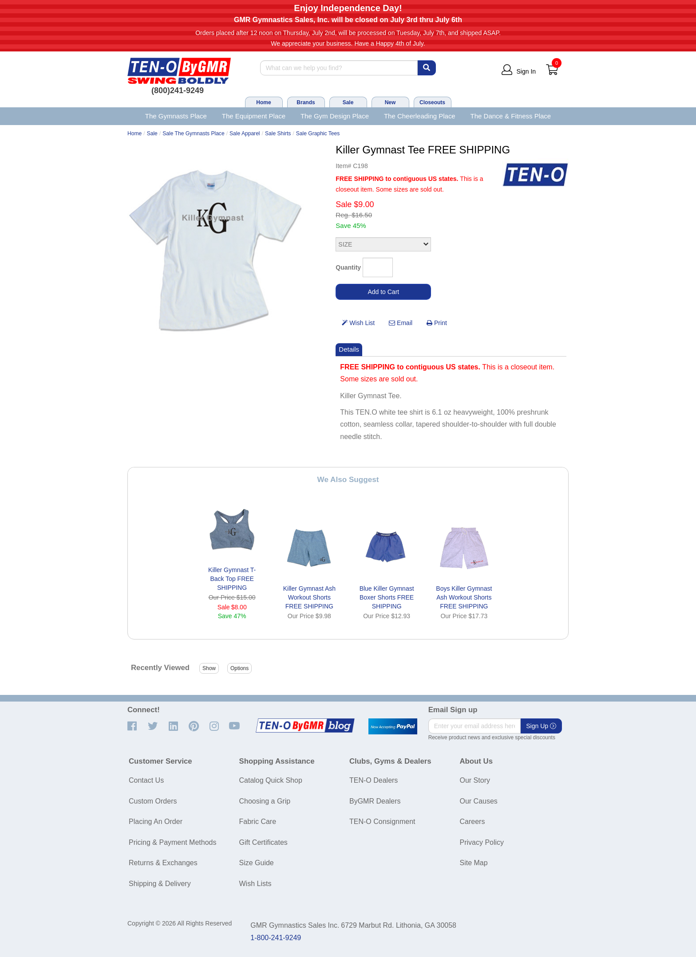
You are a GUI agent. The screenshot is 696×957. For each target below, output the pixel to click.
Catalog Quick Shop (270, 780)
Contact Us (146, 780)
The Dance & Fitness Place (511, 116)
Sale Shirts (278, 133)
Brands (306, 102)
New (390, 102)
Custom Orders (153, 801)
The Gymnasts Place (176, 116)
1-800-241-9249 (275, 937)
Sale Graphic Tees (318, 133)
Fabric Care (258, 821)
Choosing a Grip (265, 801)
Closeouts (432, 102)
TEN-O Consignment (382, 821)
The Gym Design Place (335, 116)
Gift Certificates (263, 842)
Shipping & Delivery (160, 883)
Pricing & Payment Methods (172, 842)
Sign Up (541, 726)
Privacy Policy (482, 842)
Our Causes (479, 801)
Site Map (474, 863)
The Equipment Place (253, 116)
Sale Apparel (244, 133)
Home (263, 102)
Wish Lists (255, 883)
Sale (348, 102)
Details (349, 349)
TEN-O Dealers (373, 780)
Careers (472, 821)
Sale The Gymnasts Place (193, 133)
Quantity (348, 267)
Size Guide (256, 863)
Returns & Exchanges (163, 863)
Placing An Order (155, 821)
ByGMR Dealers (375, 801)
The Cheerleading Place (419, 116)
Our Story (475, 780)
